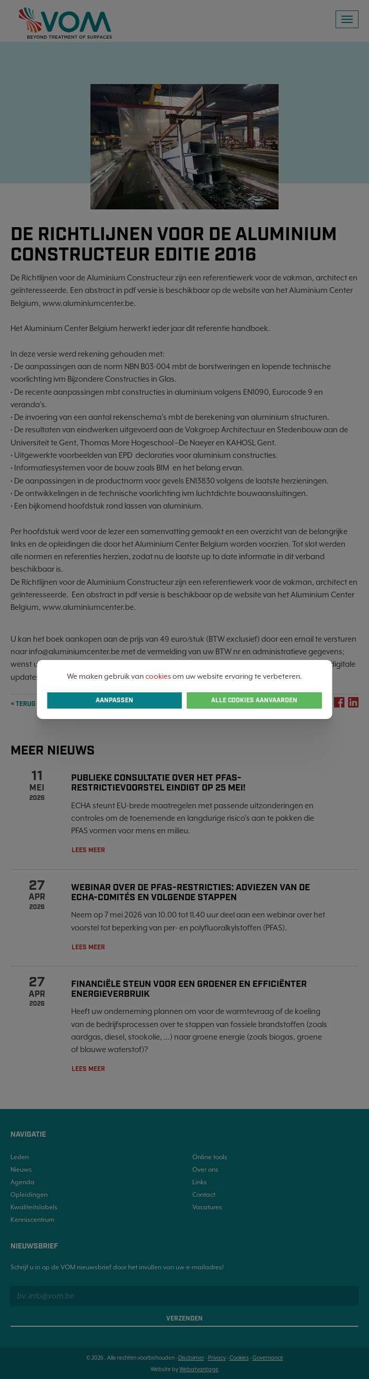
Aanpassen (114, 700)
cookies (158, 676)
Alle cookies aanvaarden (254, 700)
